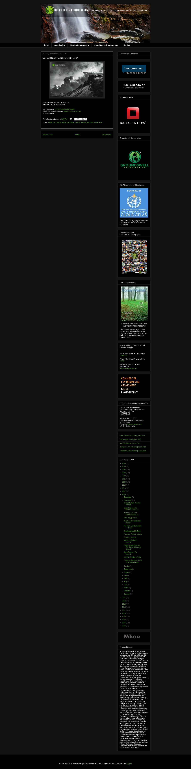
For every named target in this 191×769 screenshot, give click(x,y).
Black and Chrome (54, 122)
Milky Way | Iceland (130, 518)
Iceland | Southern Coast (132, 557)
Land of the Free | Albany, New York (132, 436)
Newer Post (48, 135)
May (125, 581)
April (126, 585)
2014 (124, 601)
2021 (124, 479)
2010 (124, 613)
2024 (124, 469)
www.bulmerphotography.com (72, 111)
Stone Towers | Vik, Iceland (130, 553)
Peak (96, 122)
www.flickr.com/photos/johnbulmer (65, 109)
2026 (124, 463)
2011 (124, 610)
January (127, 594)
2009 (124, 616)
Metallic (83, 122)
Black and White (68, 122)
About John (59, 45)
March (126, 588)
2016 (124, 494)
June (126, 578)
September (128, 569)
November (128, 500)
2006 (124, 626)
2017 (124, 491)
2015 (124, 598)
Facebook (123, 355)
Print (100, 122)
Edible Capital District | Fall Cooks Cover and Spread (132, 547)
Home (46, 45)
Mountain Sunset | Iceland (133, 534)
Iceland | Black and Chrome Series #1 (131, 514)
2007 (124, 623)
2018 (124, 488)
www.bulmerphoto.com (134, 424)
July (125, 575)
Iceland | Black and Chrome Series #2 (131, 509)
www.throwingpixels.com (128, 368)
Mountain (90, 122)
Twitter (122, 361)
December (128, 497)
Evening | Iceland (130, 537)
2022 (124, 476)
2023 (124, 473)
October (127, 566)
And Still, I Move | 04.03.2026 (130, 443)
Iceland (77, 122)
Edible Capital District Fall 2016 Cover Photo (133, 561)
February (127, 591)
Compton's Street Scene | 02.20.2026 (133, 451)
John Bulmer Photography (106, 45)
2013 (124, 604)
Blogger (128, 764)
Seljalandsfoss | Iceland (132, 531)
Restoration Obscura (79, 45)
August (126, 572)
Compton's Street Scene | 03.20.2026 (133, 447)
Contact (126, 45)
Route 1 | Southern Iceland (130, 541)
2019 (124, 485)
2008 (124, 619)
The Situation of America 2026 (130, 439)
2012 (124, 607)
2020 (124, 482)
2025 (124, 466)
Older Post (106, 135)
